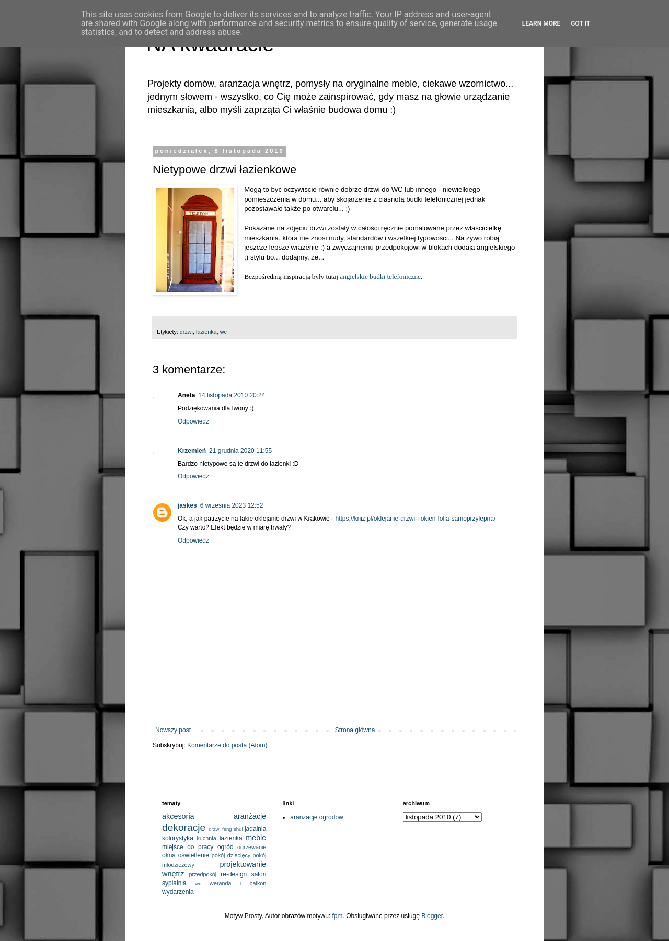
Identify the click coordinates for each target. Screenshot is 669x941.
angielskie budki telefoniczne (380, 276)
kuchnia (206, 838)
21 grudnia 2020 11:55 (240, 450)
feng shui (232, 829)
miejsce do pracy (187, 847)
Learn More (541, 23)
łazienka (206, 331)
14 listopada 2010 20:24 (231, 395)
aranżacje (250, 816)
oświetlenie (193, 855)
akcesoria (178, 816)
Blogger (432, 916)
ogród (225, 847)
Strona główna (355, 730)
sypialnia (174, 883)
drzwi (186, 331)
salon (259, 874)
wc (223, 331)
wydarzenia (178, 892)
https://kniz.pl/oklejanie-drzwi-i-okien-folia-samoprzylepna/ (415, 518)
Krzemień (192, 450)
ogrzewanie (251, 847)
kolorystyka (177, 838)
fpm (337, 916)
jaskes (187, 505)
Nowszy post (173, 730)
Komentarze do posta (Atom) (227, 745)
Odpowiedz (193, 421)
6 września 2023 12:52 (231, 505)
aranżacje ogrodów (316, 817)
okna (169, 855)
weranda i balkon (238, 883)
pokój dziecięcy (231, 855)
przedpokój (202, 874)
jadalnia (255, 828)
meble (256, 837)
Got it (580, 23)
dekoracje (183, 827)
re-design (234, 874)
